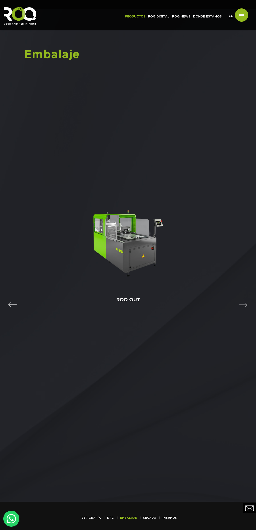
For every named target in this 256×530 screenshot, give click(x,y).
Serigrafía (91, 517)
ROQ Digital (158, 16)
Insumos (169, 517)
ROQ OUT (126, 298)
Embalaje (128, 517)
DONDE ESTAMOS (207, 16)
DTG (110, 517)
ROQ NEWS (181, 16)
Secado (149, 517)
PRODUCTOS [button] (135, 16)
